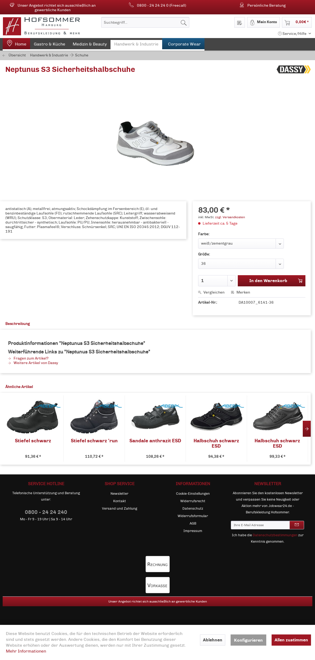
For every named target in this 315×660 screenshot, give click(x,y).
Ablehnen (212, 639)
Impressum (192, 531)
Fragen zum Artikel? (28, 358)
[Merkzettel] (239, 22)
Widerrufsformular (193, 516)
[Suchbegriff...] (145, 22)
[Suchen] (183, 22)
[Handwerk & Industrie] (136, 45)
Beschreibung (17, 323)
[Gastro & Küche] (49, 45)
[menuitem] (145, 22)
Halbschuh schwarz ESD (216, 443)
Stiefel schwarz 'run (94, 441)
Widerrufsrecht (192, 501)
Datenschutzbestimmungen (275, 535)
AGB (193, 523)
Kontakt (119, 501)
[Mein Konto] (263, 22)
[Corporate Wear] (183, 44)
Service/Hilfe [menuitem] (292, 33)
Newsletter (119, 494)
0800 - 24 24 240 (46, 512)
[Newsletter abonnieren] (296, 525)
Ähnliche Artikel (19, 387)
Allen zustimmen (291, 639)
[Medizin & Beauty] (90, 45)
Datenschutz (192, 508)
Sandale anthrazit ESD (155, 441)
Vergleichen (211, 292)
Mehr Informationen (26, 651)
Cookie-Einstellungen (193, 494)
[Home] (16, 44)
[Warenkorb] (297, 22)
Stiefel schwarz (33, 441)
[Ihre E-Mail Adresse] (260, 525)
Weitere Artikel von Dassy (33, 363)
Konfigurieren (248, 640)
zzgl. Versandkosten (230, 217)
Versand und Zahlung (119, 508)
